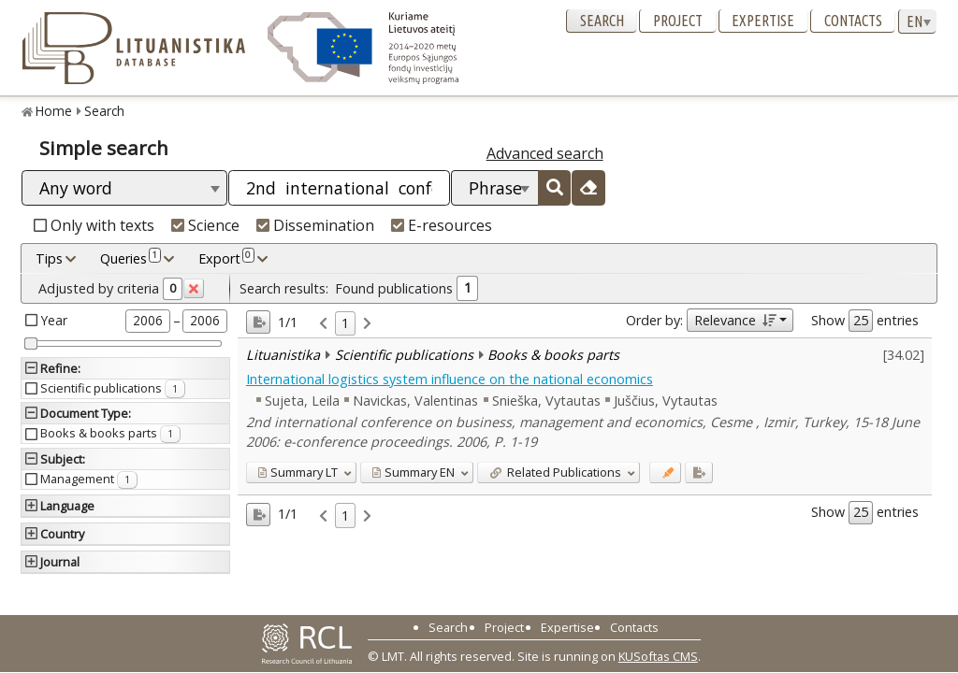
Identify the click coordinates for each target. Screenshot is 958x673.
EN (413, 472)
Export (226, 258)
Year (54, 320)
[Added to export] (698, 472)
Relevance (735, 320)
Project (678, 20)
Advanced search (544, 153)
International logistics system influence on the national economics (449, 379)
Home (54, 111)
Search (602, 20)
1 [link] (345, 323)
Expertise (763, 20)
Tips (49, 258)
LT (297, 472)
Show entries (865, 320)
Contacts (853, 20)
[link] (323, 324)
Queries (130, 258)
